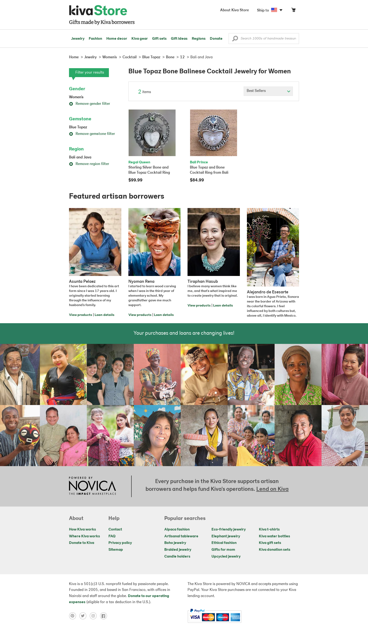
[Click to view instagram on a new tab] (95, 616)
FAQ (111, 536)
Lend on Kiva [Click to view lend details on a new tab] (272, 489)
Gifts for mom (223, 550)
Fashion (95, 39)
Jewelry (77, 39)
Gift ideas (179, 39)
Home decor (116, 39)
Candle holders (177, 556)
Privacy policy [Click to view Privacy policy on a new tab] (120, 543)
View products (80, 315)
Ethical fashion (224, 543)
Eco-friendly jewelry (228, 529)
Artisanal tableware (181, 536)
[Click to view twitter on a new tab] (84, 616)
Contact (115, 529)
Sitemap (115, 550)
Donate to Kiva (81, 543)
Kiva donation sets (274, 550)
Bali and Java (80, 157)
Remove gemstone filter (92, 134)
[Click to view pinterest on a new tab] (74, 616)
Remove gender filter (89, 104)
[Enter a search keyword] (264, 38)
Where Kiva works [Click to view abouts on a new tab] (84, 536)
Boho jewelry (175, 543)
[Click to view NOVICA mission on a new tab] (92, 486)
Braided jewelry (177, 550)
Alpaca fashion (177, 529)
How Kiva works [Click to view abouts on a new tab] (82, 529)
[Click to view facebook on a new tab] (104, 616)
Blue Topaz (78, 127)
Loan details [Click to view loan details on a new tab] (104, 315)
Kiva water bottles (274, 536)
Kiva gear (139, 39)
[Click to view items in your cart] (293, 11)
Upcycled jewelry (226, 556)
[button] (235, 39)
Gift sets (159, 39)
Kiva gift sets (270, 543)
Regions (199, 39)
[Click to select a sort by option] (268, 91)
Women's (76, 97)
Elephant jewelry (225, 536)
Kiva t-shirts (269, 529)
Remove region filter (89, 164)
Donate (216, 39)
